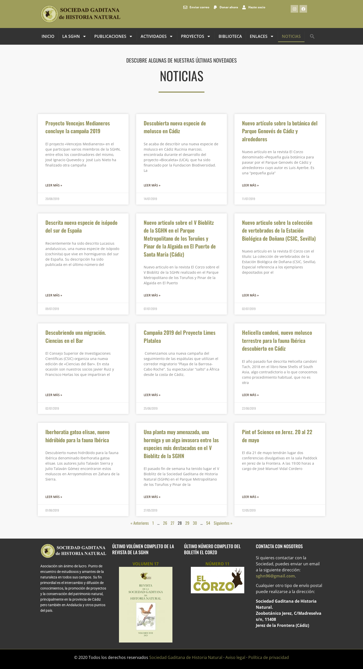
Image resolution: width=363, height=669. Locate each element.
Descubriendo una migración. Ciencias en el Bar (75, 336)
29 (187, 523)
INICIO (48, 36)
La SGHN (74, 36)
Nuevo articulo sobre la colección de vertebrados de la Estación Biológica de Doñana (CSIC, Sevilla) (279, 230)
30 (195, 523)
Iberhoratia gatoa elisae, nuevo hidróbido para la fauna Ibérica (77, 436)
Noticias (291, 36)
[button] (312, 36)
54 (208, 523)
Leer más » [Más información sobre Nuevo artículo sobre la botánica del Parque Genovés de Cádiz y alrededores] (250, 185)
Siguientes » (223, 523)
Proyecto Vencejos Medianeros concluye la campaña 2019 (77, 127)
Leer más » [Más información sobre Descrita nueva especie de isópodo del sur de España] (53, 295)
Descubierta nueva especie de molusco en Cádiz (175, 127)
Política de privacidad (268, 657)
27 (172, 523)
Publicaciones (113, 36)
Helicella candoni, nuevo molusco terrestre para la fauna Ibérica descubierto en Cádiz (277, 340)
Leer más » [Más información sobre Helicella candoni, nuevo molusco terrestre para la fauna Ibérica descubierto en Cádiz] (250, 395)
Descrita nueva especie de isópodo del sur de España (81, 226)
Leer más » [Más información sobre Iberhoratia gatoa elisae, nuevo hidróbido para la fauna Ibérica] (53, 497)
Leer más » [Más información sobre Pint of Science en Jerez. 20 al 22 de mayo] (250, 497)
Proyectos (196, 36)
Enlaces (262, 36)
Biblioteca (230, 36)
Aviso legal (235, 657)
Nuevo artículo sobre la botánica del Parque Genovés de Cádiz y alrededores (280, 131)
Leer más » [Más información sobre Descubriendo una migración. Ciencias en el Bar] (53, 395)
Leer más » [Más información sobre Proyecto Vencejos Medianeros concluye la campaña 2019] (53, 185)
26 (165, 523)
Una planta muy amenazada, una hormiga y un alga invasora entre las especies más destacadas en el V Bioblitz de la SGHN (181, 444)
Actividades (157, 36)
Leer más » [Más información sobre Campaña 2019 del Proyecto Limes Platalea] (152, 395)
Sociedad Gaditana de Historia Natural (185, 657)
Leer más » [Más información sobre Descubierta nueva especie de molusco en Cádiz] (152, 185)
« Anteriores (140, 523)
